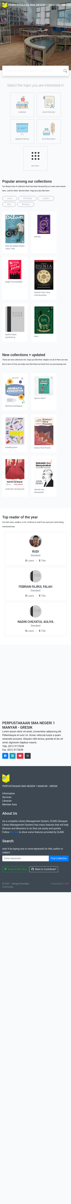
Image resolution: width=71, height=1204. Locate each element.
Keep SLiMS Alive (15, 869)
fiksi (9, 204)
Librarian (7, 800)
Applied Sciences (22, 131)
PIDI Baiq (27, 198)
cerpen (46, 198)
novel (9, 198)
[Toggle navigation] (6, 12)
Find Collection (59, 858)
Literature (22, 104)
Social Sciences (48, 104)
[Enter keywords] (25, 858)
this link (14, 832)
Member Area (9, 804)
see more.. (35, 158)
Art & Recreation (48, 131)
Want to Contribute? (43, 869)
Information (8, 793)
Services (6, 797)
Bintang (25, 204)
